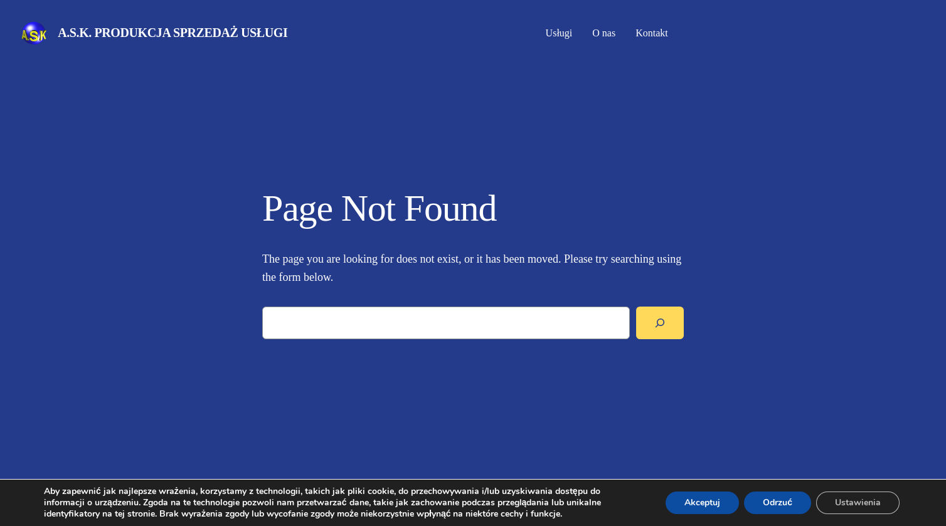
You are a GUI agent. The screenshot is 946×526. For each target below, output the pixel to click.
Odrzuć (777, 502)
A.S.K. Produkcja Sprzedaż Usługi (172, 32)
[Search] (660, 323)
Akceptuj (702, 502)
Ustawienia (858, 502)
